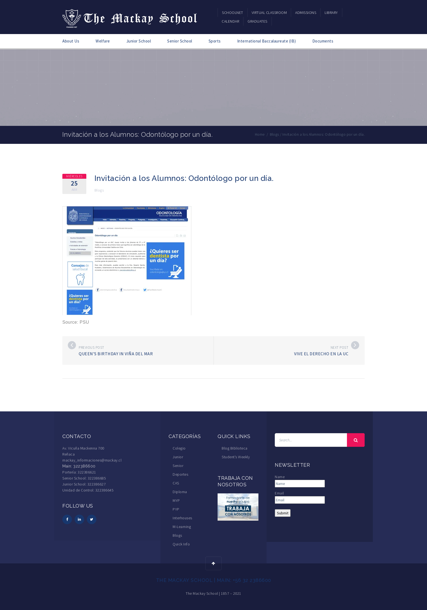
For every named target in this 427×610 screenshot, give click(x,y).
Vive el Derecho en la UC (321, 353)
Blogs (99, 190)
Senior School (179, 41)
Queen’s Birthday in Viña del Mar (116, 353)
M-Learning (182, 526)
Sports (215, 41)
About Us (70, 41)
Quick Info (181, 544)
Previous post (91, 347)
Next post (340, 347)
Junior (178, 456)
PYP (176, 509)
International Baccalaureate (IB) (266, 41)
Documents (323, 41)
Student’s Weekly (236, 456)
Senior (178, 465)
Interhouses (182, 517)
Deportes (180, 474)
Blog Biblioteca (235, 448)
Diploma (180, 491)
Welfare (103, 41)
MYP (176, 500)
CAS (176, 483)
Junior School (138, 41)
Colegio (179, 448)
